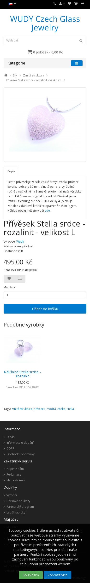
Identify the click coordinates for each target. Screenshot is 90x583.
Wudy (20, 241)
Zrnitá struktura (33, 75)
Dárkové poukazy (18, 501)
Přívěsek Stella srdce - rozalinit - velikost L (34, 80)
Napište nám (15, 469)
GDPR (10, 448)
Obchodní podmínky (20, 454)
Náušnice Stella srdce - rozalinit (22, 373)
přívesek (39, 409)
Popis (11, 171)
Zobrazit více (57, 575)
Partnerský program (20, 507)
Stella (70, 409)
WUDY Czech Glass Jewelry (45, 23)
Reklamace (13, 474)
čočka (61, 409)
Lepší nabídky (15, 512)
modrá (51, 409)
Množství (10, 287)
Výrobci (11, 495)
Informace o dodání (20, 443)
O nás (10, 437)
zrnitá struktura (22, 409)
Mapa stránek (15, 480)
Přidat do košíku (45, 308)
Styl (15, 75)
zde (47, 211)
